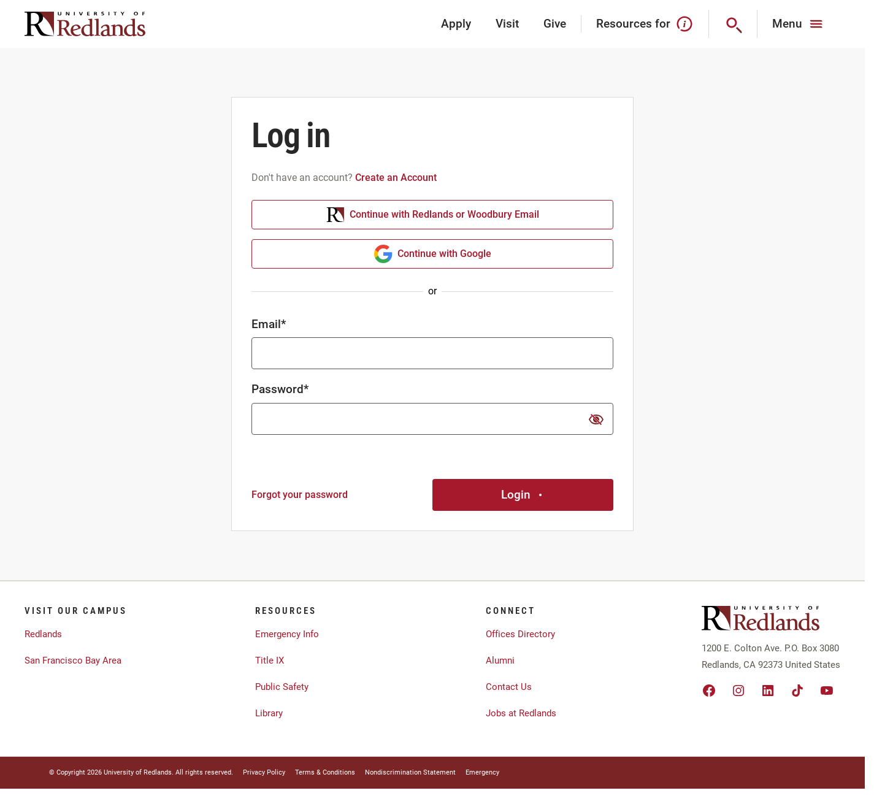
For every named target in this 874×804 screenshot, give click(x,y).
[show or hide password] (596, 419)
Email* (268, 324)
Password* (280, 389)
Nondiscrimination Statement (410, 772)
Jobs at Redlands (521, 713)
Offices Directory (520, 634)
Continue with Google (432, 254)
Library (269, 713)
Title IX (269, 660)
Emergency (482, 772)
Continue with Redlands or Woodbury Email (432, 214)
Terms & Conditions (325, 772)
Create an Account (396, 177)
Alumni (500, 660)
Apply (456, 24)
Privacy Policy (264, 772)
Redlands (43, 634)
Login (523, 495)
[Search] (733, 24)
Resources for (645, 24)
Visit (507, 24)
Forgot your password (299, 494)
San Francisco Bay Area (73, 660)
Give (554, 24)
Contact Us (509, 686)
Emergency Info (287, 634)
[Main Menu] (798, 24)
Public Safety (282, 686)
